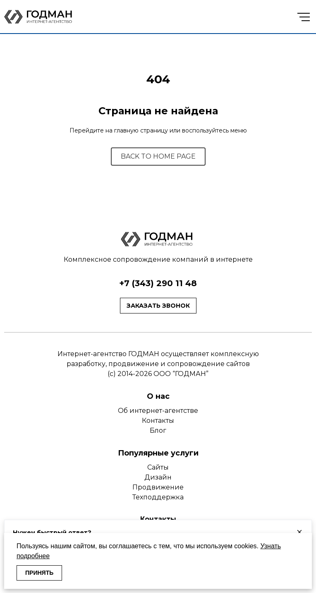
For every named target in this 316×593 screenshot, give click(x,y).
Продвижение (158, 487)
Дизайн (158, 477)
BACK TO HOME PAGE (158, 156)
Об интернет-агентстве (158, 411)
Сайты (158, 467)
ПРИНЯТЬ (39, 572)
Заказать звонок (158, 305)
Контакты (158, 420)
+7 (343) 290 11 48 (158, 283)
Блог (158, 430)
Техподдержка (158, 497)
